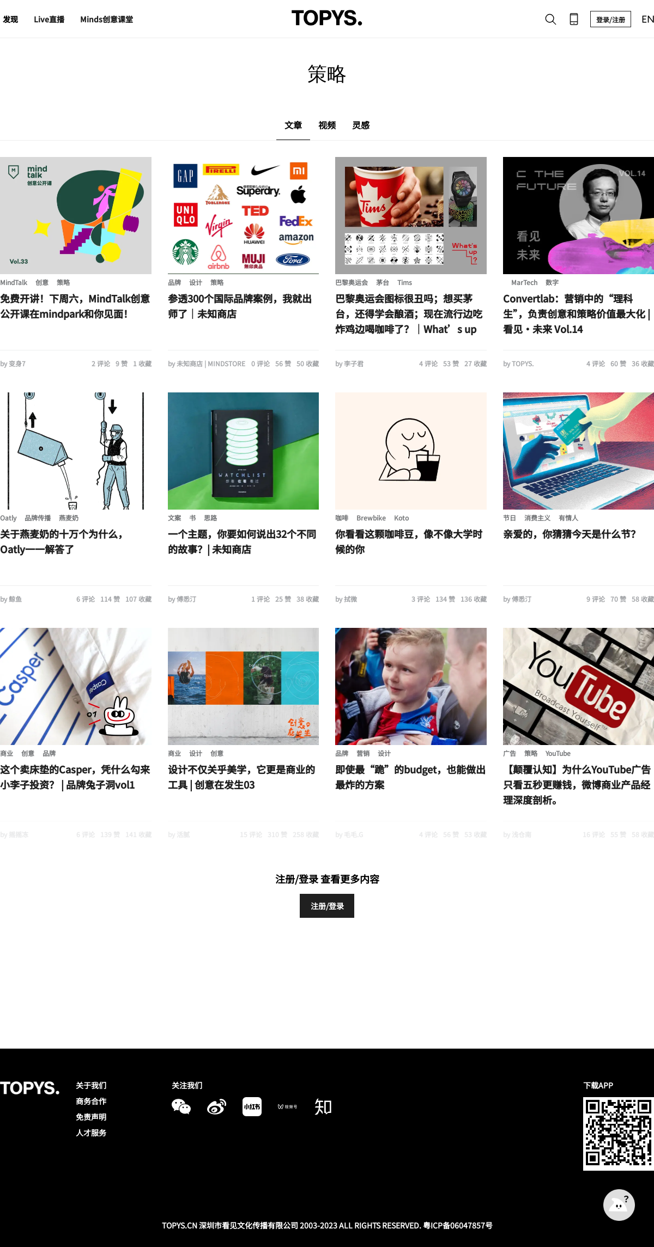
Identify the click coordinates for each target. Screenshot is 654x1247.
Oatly (8, 517)
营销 (363, 753)
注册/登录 (327, 905)
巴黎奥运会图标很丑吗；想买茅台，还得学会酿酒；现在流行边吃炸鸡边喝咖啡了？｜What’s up (408, 313)
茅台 (382, 282)
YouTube (558, 753)
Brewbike (371, 517)
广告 (509, 753)
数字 (552, 282)
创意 (42, 282)
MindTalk (13, 282)
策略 (63, 282)
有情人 (568, 517)
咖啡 (341, 517)
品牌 (174, 282)
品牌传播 (38, 517)
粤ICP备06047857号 (458, 1225)
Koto (401, 517)
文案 (174, 517)
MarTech (524, 282)
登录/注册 (610, 19)
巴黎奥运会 (351, 282)
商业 (6, 753)
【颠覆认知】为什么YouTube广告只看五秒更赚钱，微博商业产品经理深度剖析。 (577, 784)
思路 (210, 517)
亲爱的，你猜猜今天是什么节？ (571, 533)
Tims (404, 282)
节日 (509, 517)
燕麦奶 (68, 517)
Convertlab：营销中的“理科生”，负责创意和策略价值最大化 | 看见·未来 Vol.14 (576, 313)
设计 (195, 282)
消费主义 (537, 517)
